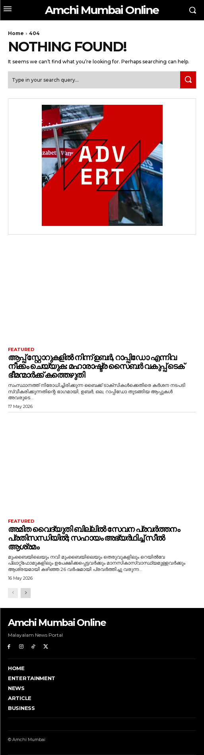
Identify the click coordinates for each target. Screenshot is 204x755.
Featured (21, 349)
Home (16, 33)
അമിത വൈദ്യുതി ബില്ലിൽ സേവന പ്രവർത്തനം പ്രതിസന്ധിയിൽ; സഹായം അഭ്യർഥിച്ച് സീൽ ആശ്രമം (93, 537)
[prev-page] (13, 593)
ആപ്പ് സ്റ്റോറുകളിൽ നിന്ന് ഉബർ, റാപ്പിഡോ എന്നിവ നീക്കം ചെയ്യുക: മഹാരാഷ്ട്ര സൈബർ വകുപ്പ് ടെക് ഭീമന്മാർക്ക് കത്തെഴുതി (96, 366)
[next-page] (26, 593)
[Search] (188, 79)
